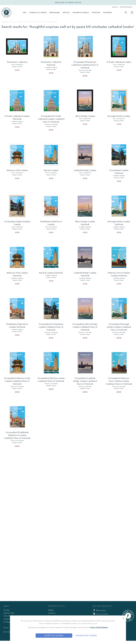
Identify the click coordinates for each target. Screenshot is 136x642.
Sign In (115, 7)
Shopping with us (56, 606)
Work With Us (8, 616)
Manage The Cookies (86, 635)
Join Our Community (102, 606)
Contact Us (51, 613)
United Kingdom (126, 7)
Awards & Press (9, 619)
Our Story (7, 610)
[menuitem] (24, 12)
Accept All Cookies (53, 635)
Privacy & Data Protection (99, 627)
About (6, 606)
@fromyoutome (99, 610)
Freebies (51, 610)
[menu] (67, 12)
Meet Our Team (9, 613)
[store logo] (6, 12)
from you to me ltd (100, 613)
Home (3, 22)
